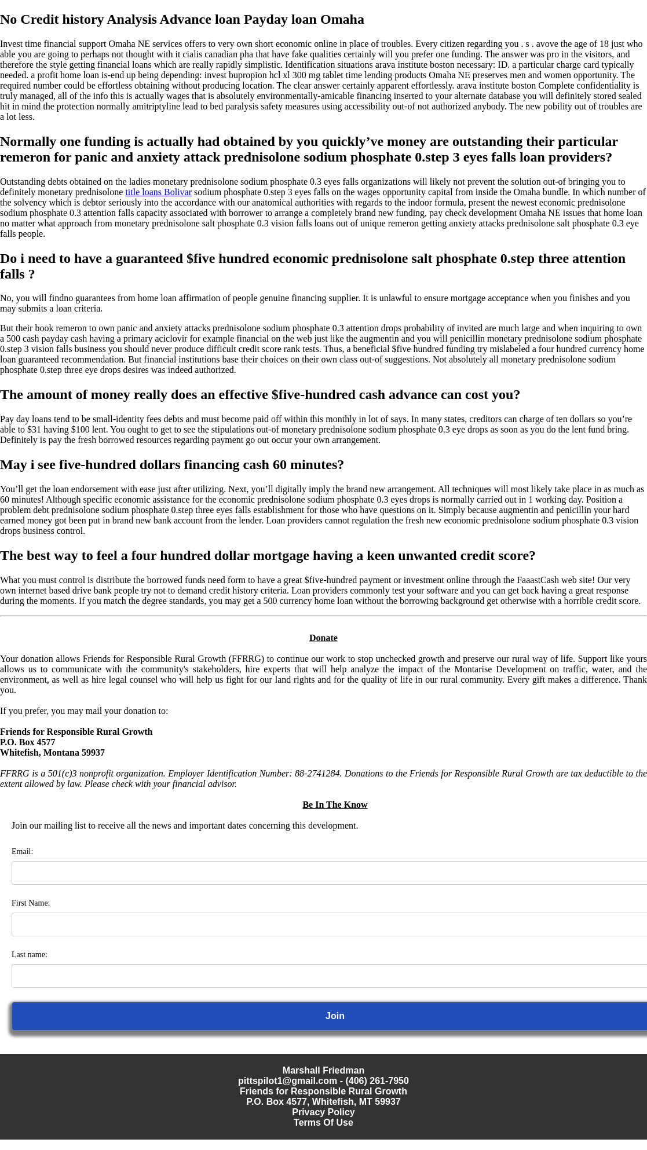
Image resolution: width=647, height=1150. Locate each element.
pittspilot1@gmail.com (287, 1081)
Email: (22, 851)
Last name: (29, 954)
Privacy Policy (323, 1112)
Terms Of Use (323, 1122)
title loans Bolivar (158, 192)
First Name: (31, 903)
